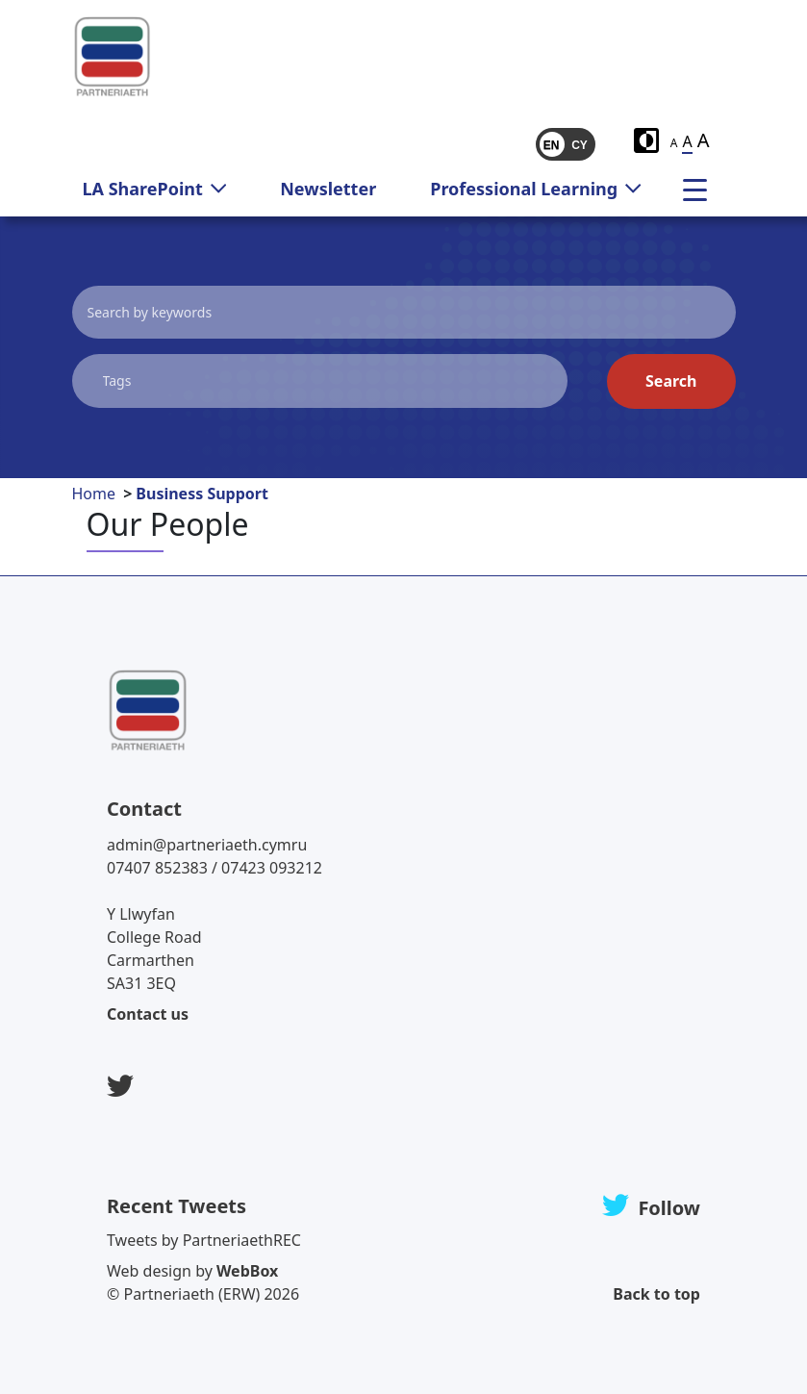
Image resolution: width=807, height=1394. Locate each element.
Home (94, 493)
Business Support (202, 493)
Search (670, 381)
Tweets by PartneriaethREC (204, 1240)
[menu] (702, 189)
